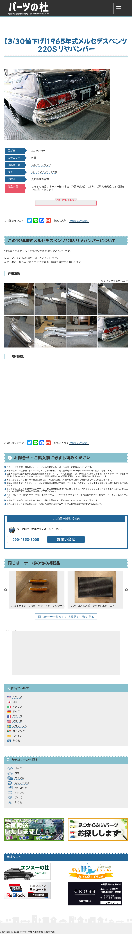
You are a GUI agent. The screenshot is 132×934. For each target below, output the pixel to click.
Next (126, 589)
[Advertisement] (66, 653)
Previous (5, 589)
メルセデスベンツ (41, 165)
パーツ (18, 768)
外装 (33, 157)
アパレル (19, 792)
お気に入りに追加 (79, 221)
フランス (17, 716)
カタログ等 (20, 787)
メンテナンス (21, 783)
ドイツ (16, 711)
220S (54, 172)
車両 (16, 773)
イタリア (17, 706)
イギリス (17, 696)
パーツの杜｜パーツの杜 (30, 9)
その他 (16, 740)
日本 (14, 701)
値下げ (35, 172)
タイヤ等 (19, 778)
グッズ (18, 797)
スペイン (17, 735)
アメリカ (17, 721)
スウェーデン (19, 726)
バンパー (45, 172)
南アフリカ (18, 730)
